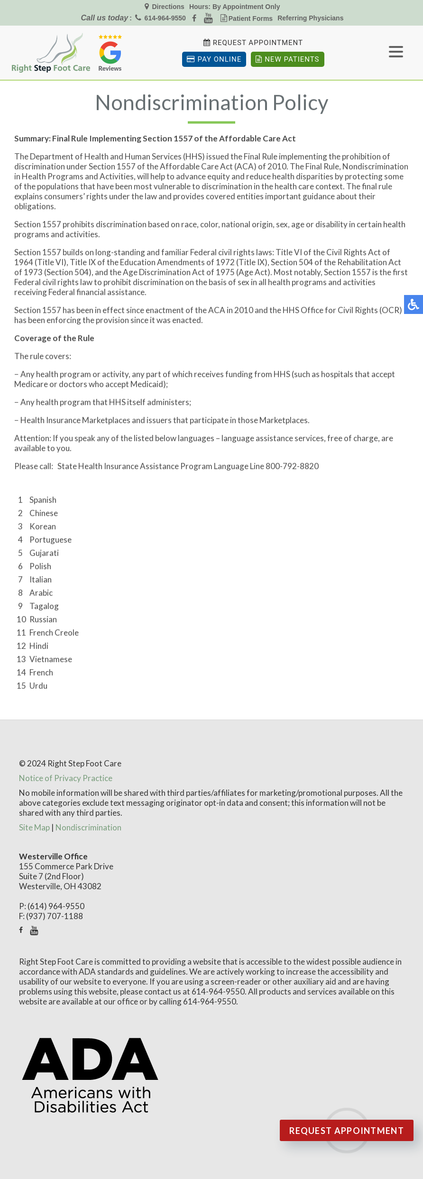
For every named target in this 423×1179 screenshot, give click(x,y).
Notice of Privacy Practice (65, 778)
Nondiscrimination (88, 827)
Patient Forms (251, 18)
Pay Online (214, 59)
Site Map (34, 827)
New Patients (287, 59)
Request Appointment (258, 42)
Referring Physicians (310, 18)
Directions (167, 6)
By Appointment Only (246, 6)
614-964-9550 (165, 18)
